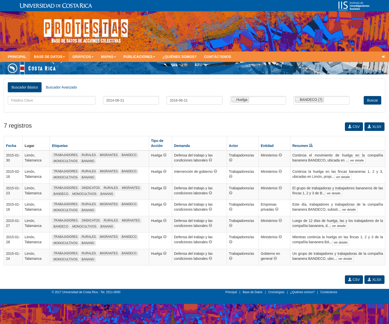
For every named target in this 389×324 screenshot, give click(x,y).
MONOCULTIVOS (65, 161)
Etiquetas (60, 146)
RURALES (89, 155)
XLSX (374, 127)
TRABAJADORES (65, 155)
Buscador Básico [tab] (25, 87)
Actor (233, 146)
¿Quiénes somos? (180, 57)
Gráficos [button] (82, 57)
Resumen (302, 146)
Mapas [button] (108, 57)
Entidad (267, 146)
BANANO (88, 161)
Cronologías (276, 292)
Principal (17, 57)
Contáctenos (217, 57)
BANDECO (129, 155)
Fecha (11, 146)
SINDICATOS (91, 188)
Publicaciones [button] (139, 57)
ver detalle (357, 160)
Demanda (182, 146)
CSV (354, 127)
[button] (165, 155)
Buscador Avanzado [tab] (61, 87)
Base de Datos (253, 292)
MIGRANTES (109, 155)
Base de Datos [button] (49, 57)
